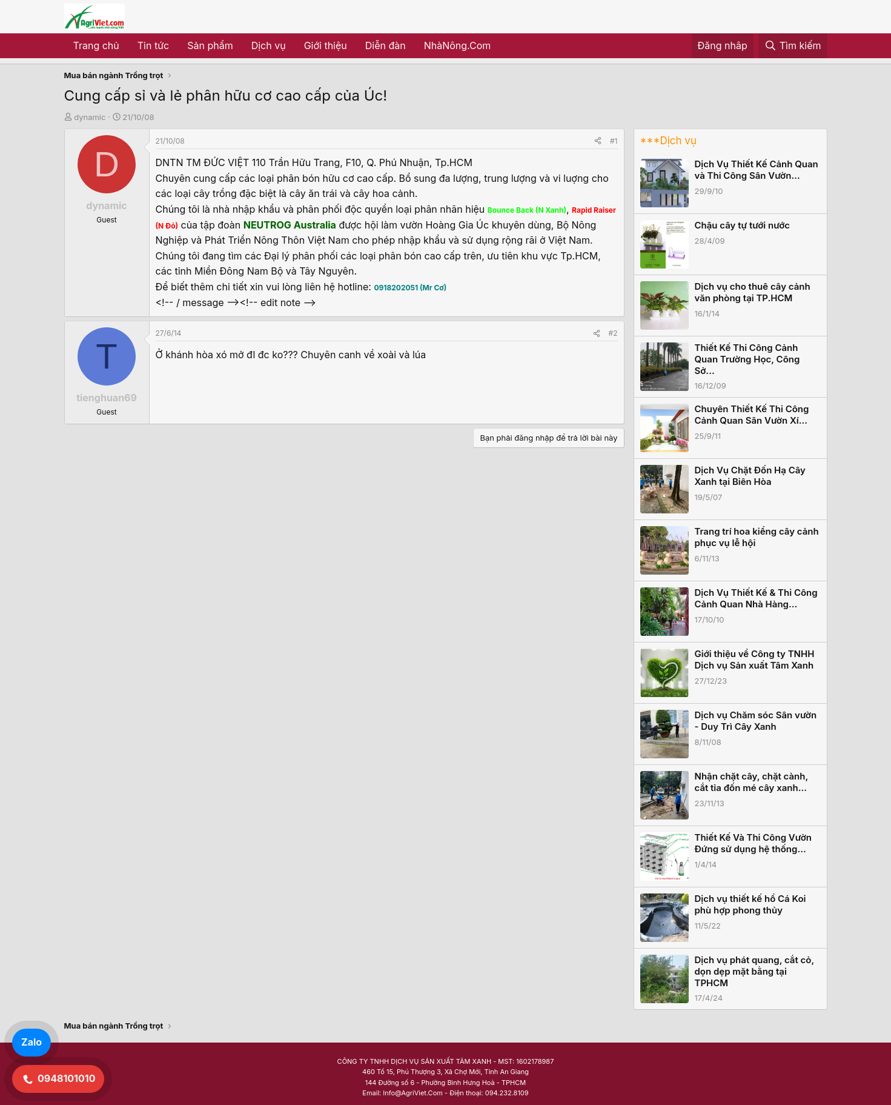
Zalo (31, 1042)
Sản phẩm (210, 45)
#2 (613, 333)
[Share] (598, 141)
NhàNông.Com (457, 45)
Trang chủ (96, 45)
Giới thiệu (325, 45)
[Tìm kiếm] (792, 46)
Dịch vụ (268, 45)
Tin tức (153, 45)
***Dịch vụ (668, 141)
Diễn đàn (385, 45)
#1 (613, 140)
